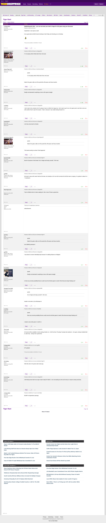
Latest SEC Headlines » (10, 465)
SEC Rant (56, 15)
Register (6, 1)
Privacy (44, 517)
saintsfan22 (7, 121)
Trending (12, 15)
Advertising (50, 517)
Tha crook (6, 329)
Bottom (12, 22)
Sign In (2, 1)
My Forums (6, 15)
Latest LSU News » (9, 441)
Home (24, 4)
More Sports (49, 15)
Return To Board (45, 411)
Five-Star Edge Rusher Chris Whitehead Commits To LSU (19, 457)
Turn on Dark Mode (53, 520)
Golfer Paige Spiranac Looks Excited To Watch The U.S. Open (63, 448)
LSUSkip (6, 105)
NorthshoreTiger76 (8, 51)
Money (90, 15)
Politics (43, 15)
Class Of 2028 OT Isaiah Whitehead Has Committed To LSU (19, 460)
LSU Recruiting (30, 15)
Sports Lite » (49, 441)
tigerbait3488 (7, 158)
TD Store (46, 4)
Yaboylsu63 (7, 89)
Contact (56, 517)
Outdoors (73, 15)
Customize (100, 15)
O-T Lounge (37, 15)
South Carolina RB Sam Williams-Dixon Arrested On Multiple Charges (22, 475)
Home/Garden (67, 15)
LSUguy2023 (7, 26)
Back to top (6, 65)
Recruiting (35, 4)
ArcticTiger (6, 377)
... (50, 3)
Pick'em (41, 4)
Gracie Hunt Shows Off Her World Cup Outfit (58, 460)
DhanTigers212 (7, 189)
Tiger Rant (23, 15)
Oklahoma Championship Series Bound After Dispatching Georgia (21, 472)
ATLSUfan (6, 361)
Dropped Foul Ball (8, 288)
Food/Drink (85, 15)
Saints (61, 15)
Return (4, 22)
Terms (61, 517)
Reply (26, 48)
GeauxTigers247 (8, 69)
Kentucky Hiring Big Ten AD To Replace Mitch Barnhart (18, 479)
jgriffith (5, 173)
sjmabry (6, 234)
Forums (29, 4)
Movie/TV (79, 15)
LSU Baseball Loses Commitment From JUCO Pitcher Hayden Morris (65, 471)
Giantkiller (6, 268)
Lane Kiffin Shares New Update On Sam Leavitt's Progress (62, 479)
